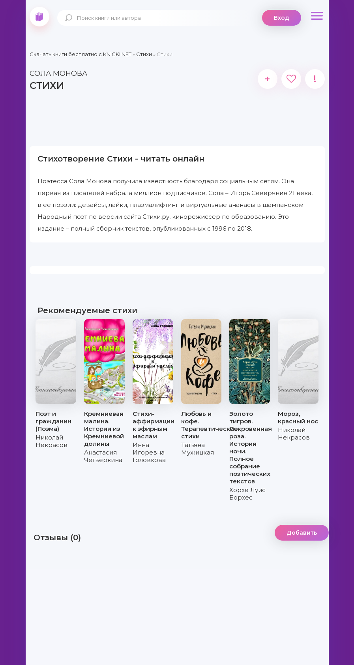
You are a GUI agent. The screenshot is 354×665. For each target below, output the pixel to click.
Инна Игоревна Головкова (149, 452)
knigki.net (39, 16)
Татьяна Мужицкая (197, 448)
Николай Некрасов (51, 441)
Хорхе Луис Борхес (247, 493)
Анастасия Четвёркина (103, 456)
